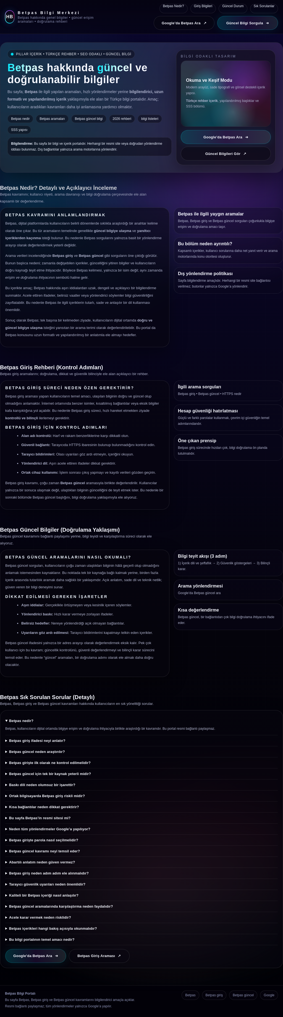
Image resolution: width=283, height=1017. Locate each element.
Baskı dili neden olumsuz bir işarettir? (42, 785)
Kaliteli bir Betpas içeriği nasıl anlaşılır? (43, 895)
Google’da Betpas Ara (184, 23)
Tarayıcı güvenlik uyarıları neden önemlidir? (47, 884)
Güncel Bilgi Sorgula (247, 23)
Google (269, 995)
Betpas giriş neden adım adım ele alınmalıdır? (49, 873)
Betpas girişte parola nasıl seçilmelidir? (43, 840)
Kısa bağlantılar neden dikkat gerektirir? (44, 807)
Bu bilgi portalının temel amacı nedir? (42, 939)
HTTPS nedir (231, 394)
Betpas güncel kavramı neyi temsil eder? (44, 851)
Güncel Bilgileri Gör (226, 154)
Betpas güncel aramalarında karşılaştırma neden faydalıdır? (61, 906)
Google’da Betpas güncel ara (199, 593)
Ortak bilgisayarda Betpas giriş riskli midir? (47, 796)
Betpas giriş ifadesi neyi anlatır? (37, 741)
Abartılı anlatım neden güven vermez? (42, 862)
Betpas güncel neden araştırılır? (37, 752)
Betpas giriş (186, 394)
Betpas (190, 995)
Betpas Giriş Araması (99, 956)
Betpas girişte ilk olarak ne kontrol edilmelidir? (50, 763)
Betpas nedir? (21, 721)
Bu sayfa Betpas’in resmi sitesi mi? (40, 818)
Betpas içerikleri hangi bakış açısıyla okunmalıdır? (53, 928)
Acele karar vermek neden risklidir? (40, 917)
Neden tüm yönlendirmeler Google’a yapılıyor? (49, 829)
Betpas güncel (208, 394)
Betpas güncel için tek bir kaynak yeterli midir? (50, 774)
